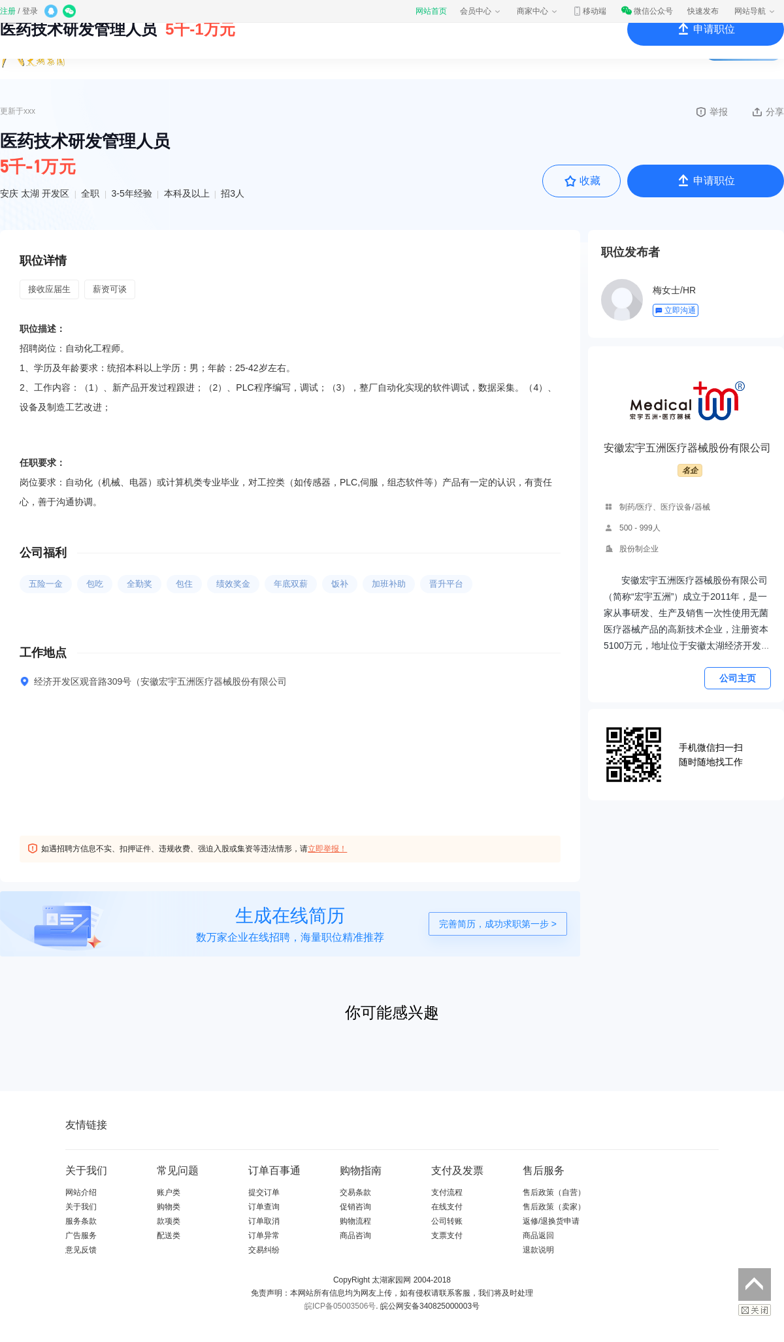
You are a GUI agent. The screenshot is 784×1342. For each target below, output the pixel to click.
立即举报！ (327, 848)
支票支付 (447, 1235)
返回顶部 (754, 1284)
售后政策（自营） (554, 1192)
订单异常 (264, 1235)
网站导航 (755, 11)
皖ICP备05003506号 (340, 1306)
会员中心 (481, 11)
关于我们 (81, 1206)
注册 (8, 11)
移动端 (589, 11)
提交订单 (264, 1192)
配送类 (168, 1235)
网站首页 (431, 11)
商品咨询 (355, 1235)
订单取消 (264, 1221)
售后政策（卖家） (554, 1206)
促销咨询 (355, 1206)
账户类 (168, 1192)
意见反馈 (81, 1249)
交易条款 (355, 1192)
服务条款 (81, 1221)
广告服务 (81, 1235)
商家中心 (538, 11)
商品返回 (538, 1235)
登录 (30, 11)
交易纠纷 (264, 1249)
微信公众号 (647, 11)
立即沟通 (675, 310)
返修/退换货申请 (551, 1221)
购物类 (168, 1206)
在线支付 (447, 1206)
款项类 (168, 1221)
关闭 (754, 1310)
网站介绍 (81, 1192)
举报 (711, 111)
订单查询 (264, 1206)
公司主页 (737, 678)
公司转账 (447, 1221)
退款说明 (538, 1249)
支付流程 (447, 1192)
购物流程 (355, 1221)
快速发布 (703, 11)
